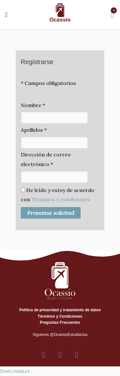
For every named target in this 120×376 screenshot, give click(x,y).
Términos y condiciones (60, 199)
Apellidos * (34, 130)
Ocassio (59, 20)
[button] (6, 14)
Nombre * (33, 105)
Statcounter (15, 371)
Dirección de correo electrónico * (46, 159)
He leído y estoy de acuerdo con (57, 195)
